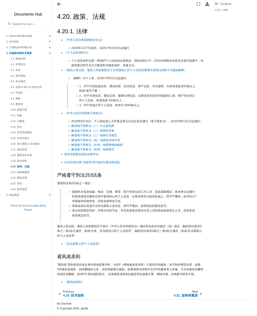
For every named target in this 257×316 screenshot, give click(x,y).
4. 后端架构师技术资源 (19, 53)
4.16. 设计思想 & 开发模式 (25, 143)
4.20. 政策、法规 (20, 166)
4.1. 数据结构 (18, 58)
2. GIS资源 (12, 41)
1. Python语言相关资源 (19, 35)
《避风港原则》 (74, 281)
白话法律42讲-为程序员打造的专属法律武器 (92, 162)
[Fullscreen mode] (198, 4)
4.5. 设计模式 (18, 81)
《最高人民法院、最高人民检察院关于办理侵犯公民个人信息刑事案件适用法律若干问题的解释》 (125, 70)
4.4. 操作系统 (18, 75)
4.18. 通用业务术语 (21, 155)
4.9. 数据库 (17, 104)
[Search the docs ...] (28, 24)
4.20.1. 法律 (221, 10)
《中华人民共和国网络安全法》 (84, 39)
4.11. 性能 (16, 115)
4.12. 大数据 (17, 121)
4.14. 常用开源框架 (21, 132)
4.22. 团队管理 (19, 177)
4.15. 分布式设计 (20, 138)
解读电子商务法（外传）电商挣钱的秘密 (97, 144)
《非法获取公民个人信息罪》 (82, 243)
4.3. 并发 (16, 70)
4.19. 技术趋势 (19, 160)
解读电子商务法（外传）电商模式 (92, 149)
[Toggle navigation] (59, 4)
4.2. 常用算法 (18, 64)
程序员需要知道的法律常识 (81, 154)
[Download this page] (207, 4)
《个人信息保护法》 (77, 52)
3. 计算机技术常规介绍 (19, 47)
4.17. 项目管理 (19, 149)
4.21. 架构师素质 (20, 172)
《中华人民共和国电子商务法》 (84, 113)
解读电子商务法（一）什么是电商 (92, 125)
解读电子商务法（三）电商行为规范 (94, 135)
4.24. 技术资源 (19, 189)
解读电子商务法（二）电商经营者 (92, 130)
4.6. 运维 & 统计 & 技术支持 (26, 87)
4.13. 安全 (16, 126)
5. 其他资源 (12, 194)
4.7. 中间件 (17, 92)
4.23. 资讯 (16, 183)
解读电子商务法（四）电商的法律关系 (95, 140)
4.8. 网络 (16, 98)
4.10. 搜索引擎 (19, 109)
